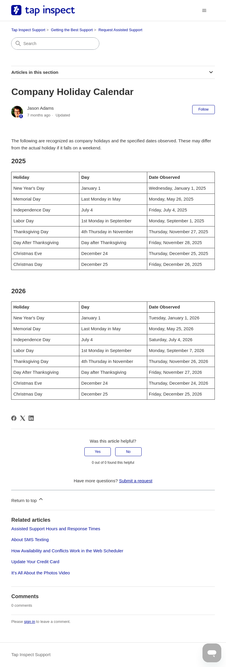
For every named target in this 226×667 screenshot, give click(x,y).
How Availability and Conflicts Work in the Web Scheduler (67, 550)
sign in (29, 621)
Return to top (27, 499)
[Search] (55, 43)
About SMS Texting (29, 539)
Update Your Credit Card (35, 561)
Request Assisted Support (120, 30)
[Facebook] (13, 418)
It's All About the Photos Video (40, 572)
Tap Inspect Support (28, 30)
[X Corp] (22, 418)
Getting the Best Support (72, 30)
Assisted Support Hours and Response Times (55, 528)
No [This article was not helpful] (128, 452)
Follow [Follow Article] (203, 109)
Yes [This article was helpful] (98, 452)
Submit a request (135, 480)
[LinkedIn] (31, 418)
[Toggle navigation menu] (204, 10)
